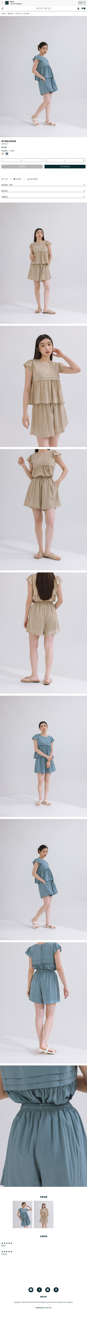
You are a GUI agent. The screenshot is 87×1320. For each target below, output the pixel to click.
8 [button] (54, 136)
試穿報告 (17, 179)
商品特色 (4, 191)
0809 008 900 (47, 1308)
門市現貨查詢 (65, 166)
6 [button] (47, 136)
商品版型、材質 (6, 185)
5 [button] (43, 136)
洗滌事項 (4, 197)
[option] (43, 76)
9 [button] (57, 136)
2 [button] (33, 136)
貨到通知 (22, 166)
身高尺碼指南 (32, 179)
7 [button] (50, 136)
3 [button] (37, 136)
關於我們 (43, 1297)
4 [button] (40, 136)
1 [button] (30, 136)
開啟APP (82, 3)
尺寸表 (4, 179)
